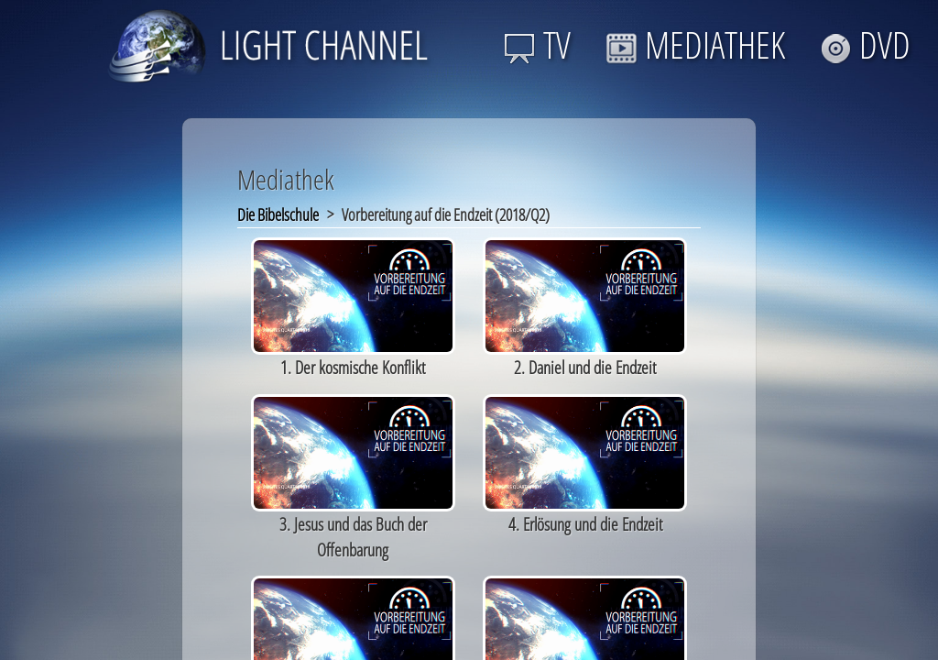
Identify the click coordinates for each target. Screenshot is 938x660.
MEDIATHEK (695, 44)
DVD (865, 44)
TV (537, 44)
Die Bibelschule (278, 215)
